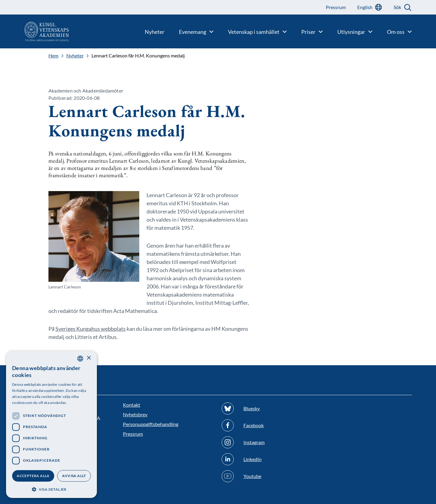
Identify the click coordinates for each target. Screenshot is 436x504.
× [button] (88, 358)
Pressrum (133, 434)
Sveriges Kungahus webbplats (90, 328)
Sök (397, 7)
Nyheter (75, 55)
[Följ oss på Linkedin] (267, 459)
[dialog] (51, 424)
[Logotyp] (35, 31)
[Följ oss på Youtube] (267, 476)
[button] (51, 489)
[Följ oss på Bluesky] (267, 408)
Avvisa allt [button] (74, 475)
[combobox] (80, 359)
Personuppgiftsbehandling (150, 424)
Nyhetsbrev (135, 414)
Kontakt (131, 405)
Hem (53, 55)
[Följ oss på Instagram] (267, 442)
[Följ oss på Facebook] (267, 425)
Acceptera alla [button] (33, 475)
